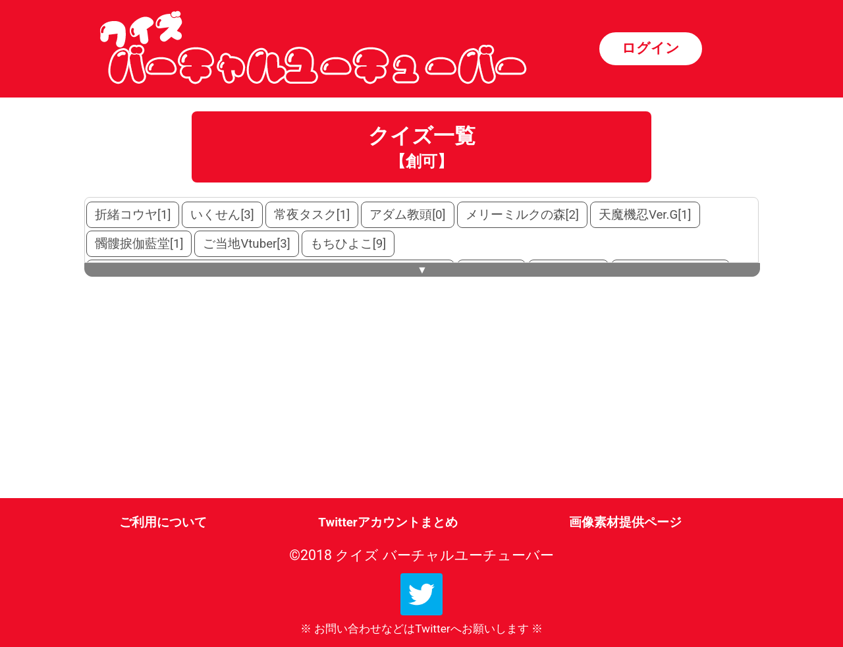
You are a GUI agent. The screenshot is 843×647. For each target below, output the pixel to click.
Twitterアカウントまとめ (387, 522)
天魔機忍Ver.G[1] (645, 215)
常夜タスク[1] (312, 215)
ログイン (651, 48)
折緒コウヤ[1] (133, 215)
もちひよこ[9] (348, 244)
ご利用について (163, 522)
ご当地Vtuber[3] (246, 244)
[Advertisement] (197, 395)
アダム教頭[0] (407, 215)
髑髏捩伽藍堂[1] (139, 244)
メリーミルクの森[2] (522, 215)
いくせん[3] (222, 215)
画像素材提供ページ (625, 522)
